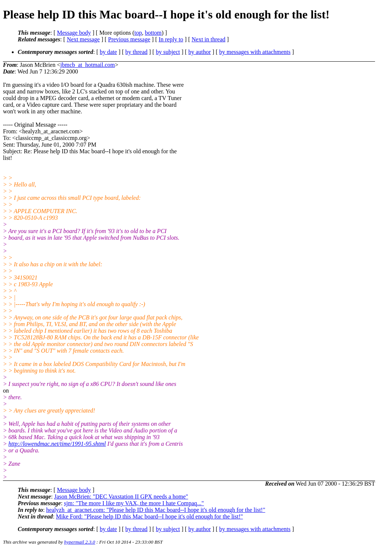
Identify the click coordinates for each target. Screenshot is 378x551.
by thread (137, 52)
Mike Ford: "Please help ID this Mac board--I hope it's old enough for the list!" (149, 516)
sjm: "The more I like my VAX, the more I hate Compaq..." (134, 503)
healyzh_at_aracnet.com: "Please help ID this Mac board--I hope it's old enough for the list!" (155, 510)
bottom (153, 33)
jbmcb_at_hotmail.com (87, 65)
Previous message (129, 39)
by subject (168, 52)
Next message (83, 39)
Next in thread (209, 39)
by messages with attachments (255, 52)
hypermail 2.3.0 (79, 542)
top (138, 33)
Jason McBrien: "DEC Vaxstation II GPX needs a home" (121, 496)
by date (108, 52)
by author (199, 52)
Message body (74, 33)
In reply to (171, 39)
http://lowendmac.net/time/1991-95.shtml (57, 444)
